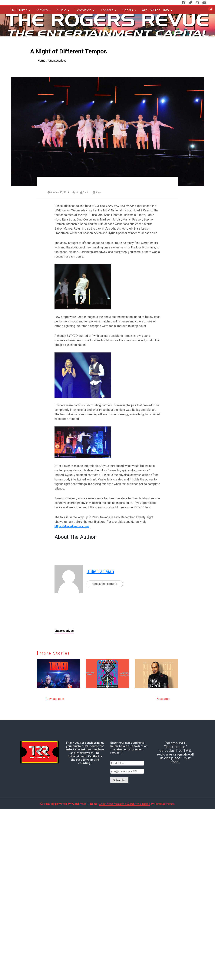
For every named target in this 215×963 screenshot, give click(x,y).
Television (83, 10)
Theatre (107, 10)
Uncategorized (64, 631)
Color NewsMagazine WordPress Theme (124, 803)
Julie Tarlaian (100, 571)
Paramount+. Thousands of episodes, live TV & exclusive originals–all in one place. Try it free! (175, 752)
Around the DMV (155, 10)
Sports (127, 10)
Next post (163, 699)
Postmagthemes (164, 803)
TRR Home (19, 10)
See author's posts (104, 584)
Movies (42, 10)
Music (61, 10)
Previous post (54, 699)
